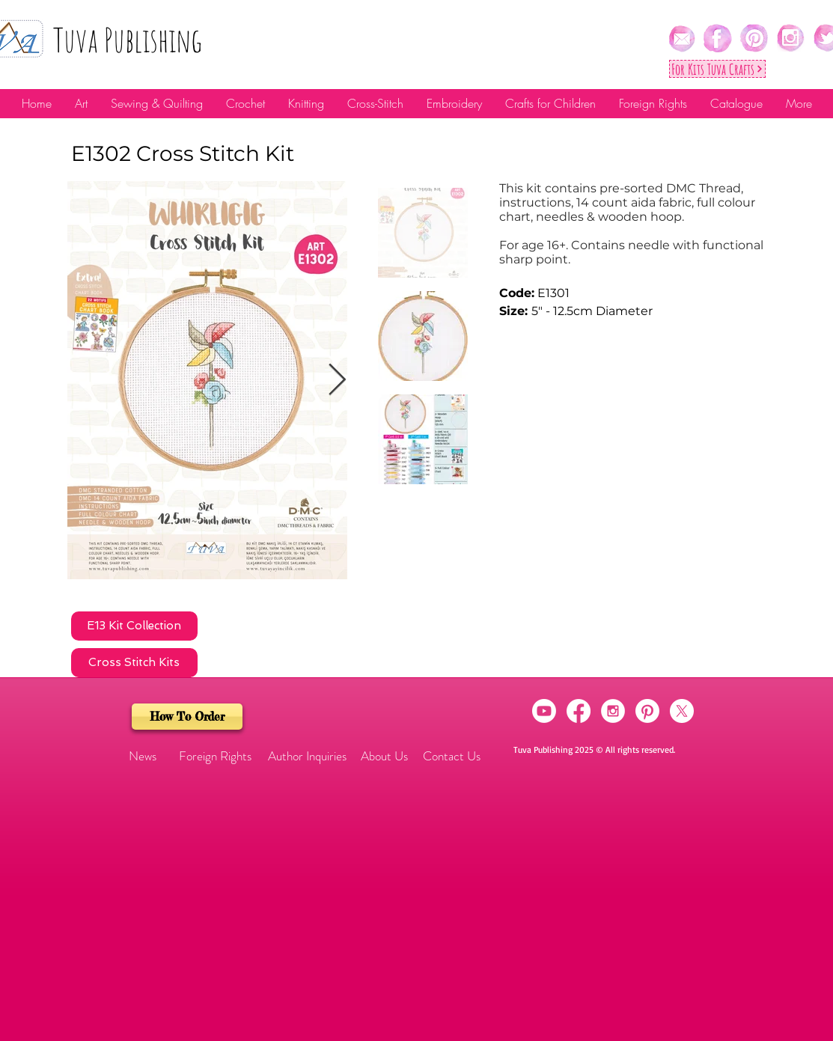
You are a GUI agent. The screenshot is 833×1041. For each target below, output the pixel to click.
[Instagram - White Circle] (613, 711)
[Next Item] (337, 380)
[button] (143, 756)
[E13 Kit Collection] (134, 626)
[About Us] (385, 756)
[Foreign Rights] (215, 756)
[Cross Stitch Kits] (134, 662)
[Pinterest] (647, 711)
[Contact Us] (451, 756)
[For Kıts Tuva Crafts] (717, 69)
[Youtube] (544, 711)
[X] (682, 711)
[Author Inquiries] (308, 756)
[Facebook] (579, 711)
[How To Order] (187, 716)
